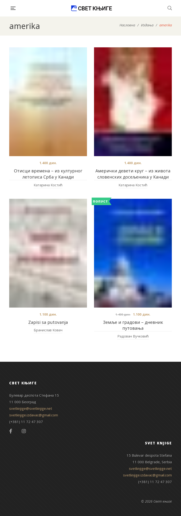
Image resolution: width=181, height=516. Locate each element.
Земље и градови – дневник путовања (133, 325)
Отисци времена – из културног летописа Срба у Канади (48, 174)
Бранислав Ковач (48, 330)
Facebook (10, 431)
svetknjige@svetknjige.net (30, 408)
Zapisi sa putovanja (48, 322)
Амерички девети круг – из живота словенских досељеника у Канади (132, 174)
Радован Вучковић (133, 336)
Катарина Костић (48, 185)
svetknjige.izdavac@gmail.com (33, 415)
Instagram (24, 431)
